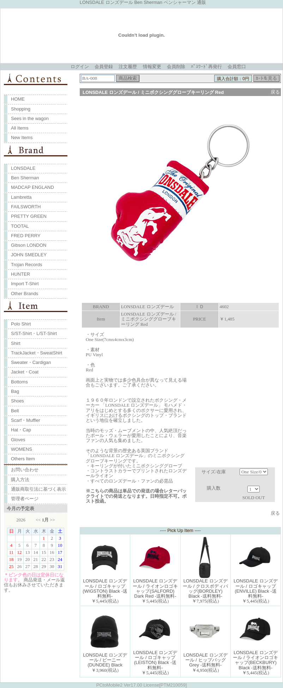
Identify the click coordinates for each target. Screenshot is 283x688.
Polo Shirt (21, 324)
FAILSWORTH (26, 206)
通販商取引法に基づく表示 (38, 489)
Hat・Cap (21, 429)
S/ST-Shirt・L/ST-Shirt (34, 333)
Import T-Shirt (25, 283)
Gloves (18, 439)
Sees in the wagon (30, 118)
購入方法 (20, 479)
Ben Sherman (25, 177)
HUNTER (20, 274)
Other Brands (24, 293)
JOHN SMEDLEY (29, 254)
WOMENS (21, 449)
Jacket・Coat (24, 372)
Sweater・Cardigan (31, 362)
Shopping (20, 109)
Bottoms (19, 381)
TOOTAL (20, 226)
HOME (18, 99)
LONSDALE (23, 168)
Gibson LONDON (28, 245)
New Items (21, 137)
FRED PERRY (26, 235)
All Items (20, 128)
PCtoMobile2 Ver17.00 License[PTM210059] (141, 685)
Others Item (23, 458)
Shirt (15, 343)
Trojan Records (26, 264)
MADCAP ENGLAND (32, 187)
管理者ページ (24, 498)
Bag (15, 391)
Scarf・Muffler (25, 420)
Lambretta (21, 197)
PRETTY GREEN (29, 216)
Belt (15, 410)
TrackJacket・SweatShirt (36, 352)
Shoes (17, 400)
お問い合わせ (24, 469)
